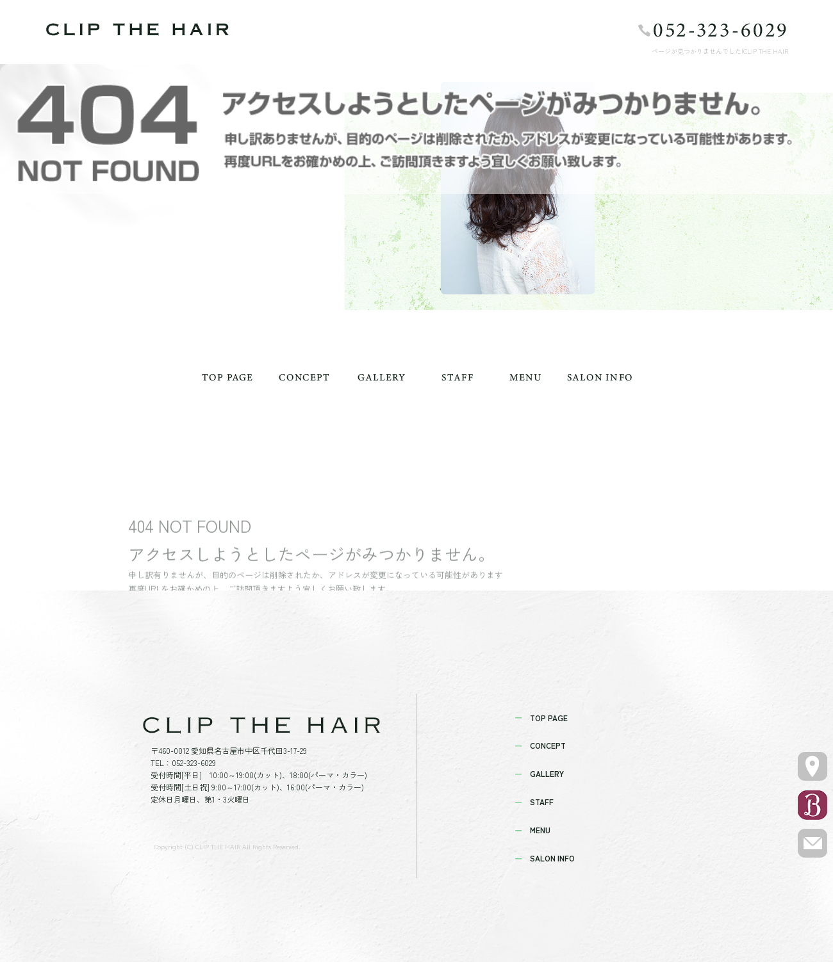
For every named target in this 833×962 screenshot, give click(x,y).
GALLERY (381, 377)
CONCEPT (304, 377)
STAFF (458, 377)
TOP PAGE (227, 377)
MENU (525, 377)
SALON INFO (599, 377)
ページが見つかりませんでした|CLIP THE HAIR (720, 51)
